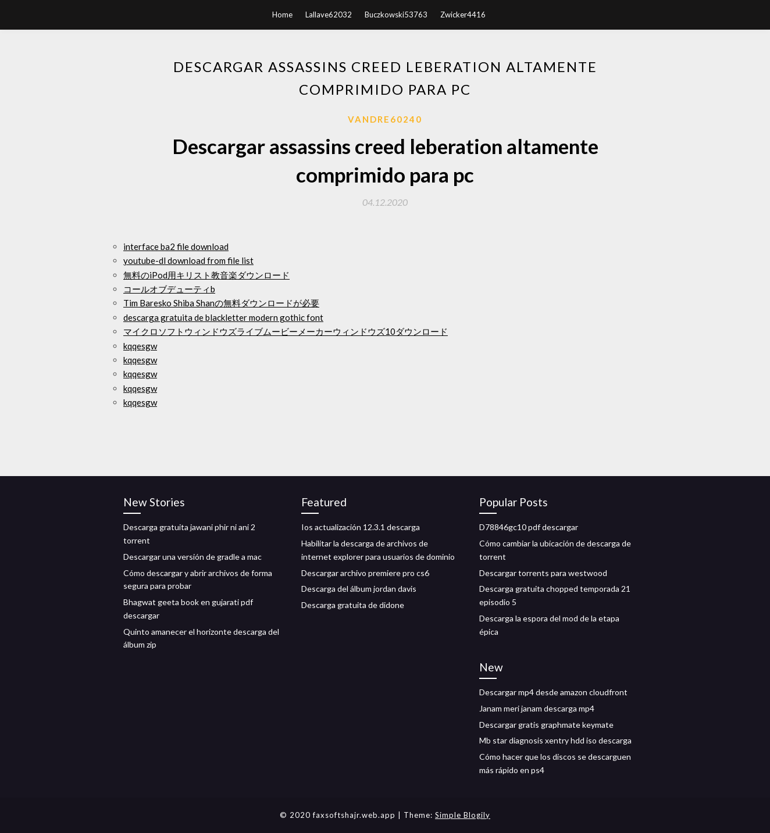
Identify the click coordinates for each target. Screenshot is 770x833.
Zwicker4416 (463, 14)
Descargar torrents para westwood (543, 573)
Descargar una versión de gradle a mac (192, 557)
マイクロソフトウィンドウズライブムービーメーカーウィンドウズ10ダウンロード (285, 331)
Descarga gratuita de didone (352, 605)
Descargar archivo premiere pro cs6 (365, 573)
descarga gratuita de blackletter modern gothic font (223, 317)
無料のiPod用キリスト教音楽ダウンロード (206, 275)
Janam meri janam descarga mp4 (536, 708)
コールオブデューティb (169, 289)
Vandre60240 (385, 119)
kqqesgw (140, 346)
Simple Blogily (462, 815)
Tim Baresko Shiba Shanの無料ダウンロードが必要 (221, 303)
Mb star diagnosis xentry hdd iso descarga (555, 740)
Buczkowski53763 (396, 14)
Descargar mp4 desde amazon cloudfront (553, 692)
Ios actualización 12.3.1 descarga (360, 527)
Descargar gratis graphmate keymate (546, 725)
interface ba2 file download (176, 246)
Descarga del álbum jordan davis (358, 589)
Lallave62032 (328, 14)
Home (282, 14)
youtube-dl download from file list (188, 260)
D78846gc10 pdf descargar (528, 527)
